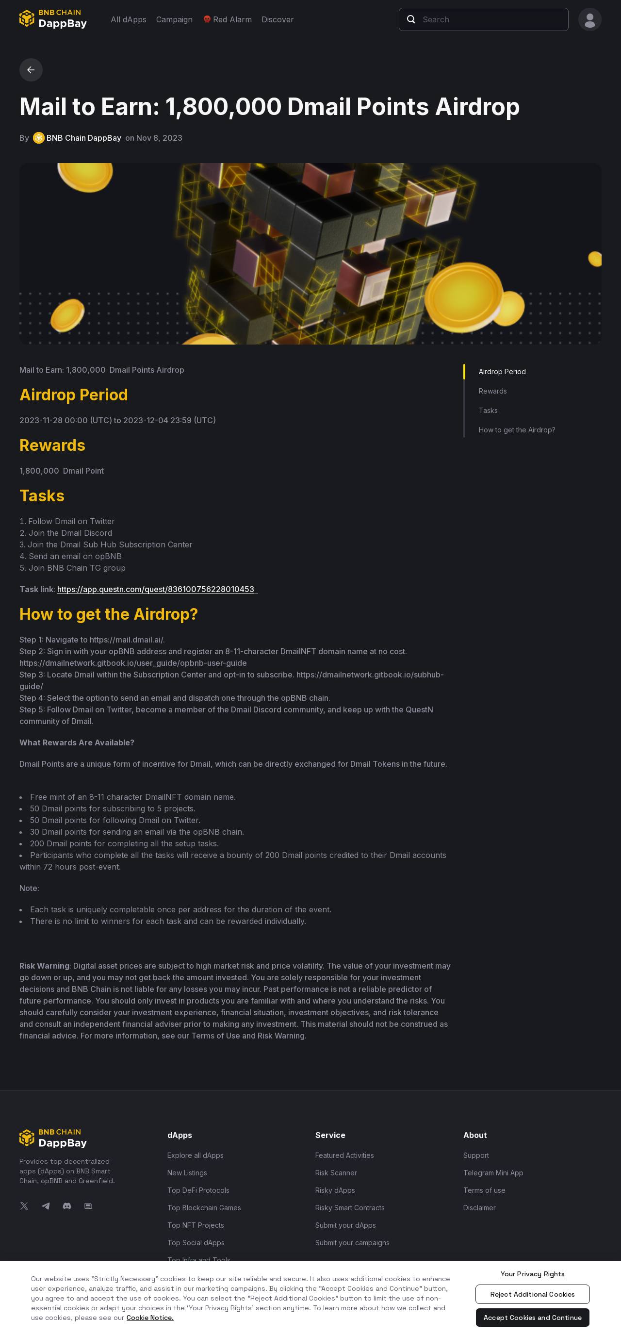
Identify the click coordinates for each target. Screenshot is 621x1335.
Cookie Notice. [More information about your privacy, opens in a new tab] (150, 1317)
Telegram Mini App (493, 1173)
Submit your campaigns (352, 1242)
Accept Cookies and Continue (533, 1317)
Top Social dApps (196, 1242)
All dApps (129, 19)
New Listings (187, 1173)
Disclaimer (479, 1207)
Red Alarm (227, 19)
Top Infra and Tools (198, 1260)
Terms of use (484, 1190)
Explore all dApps (195, 1155)
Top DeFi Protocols (198, 1190)
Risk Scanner (336, 1173)
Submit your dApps (345, 1225)
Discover (277, 19)
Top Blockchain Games (204, 1207)
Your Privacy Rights (533, 1273)
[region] (310, 1298)
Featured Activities (344, 1155)
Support (476, 1155)
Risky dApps (335, 1190)
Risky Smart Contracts (350, 1207)
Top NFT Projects (195, 1225)
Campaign (174, 19)
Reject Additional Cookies (532, 1294)
